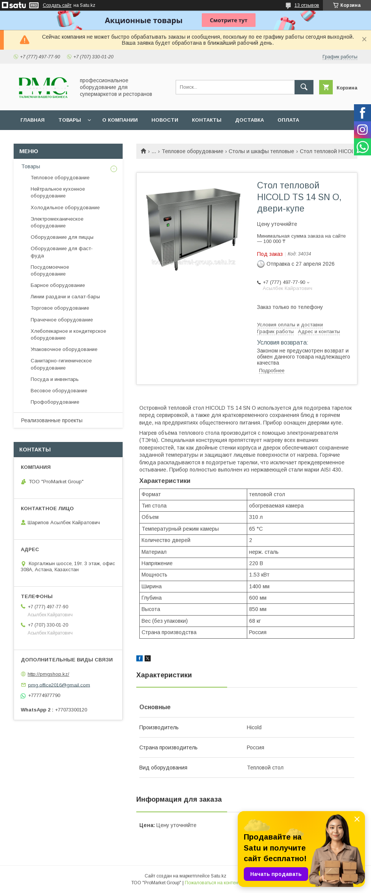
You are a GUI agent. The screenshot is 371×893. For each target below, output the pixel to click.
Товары (69, 120)
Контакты (206, 120)
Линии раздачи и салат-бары (65, 296)
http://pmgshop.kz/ (48, 674)
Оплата (288, 120)
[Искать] (304, 87)
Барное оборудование (58, 285)
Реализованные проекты (52, 420)
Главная (32, 120)
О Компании (120, 120)
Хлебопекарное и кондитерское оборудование (68, 334)
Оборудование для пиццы (62, 237)
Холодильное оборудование (65, 207)
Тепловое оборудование (192, 151)
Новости (164, 120)
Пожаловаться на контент (212, 882)
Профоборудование (55, 402)
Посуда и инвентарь (55, 379)
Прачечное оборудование (62, 320)
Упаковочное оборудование (64, 349)
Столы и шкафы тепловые (261, 151)
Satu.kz (218, 876)
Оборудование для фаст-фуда (62, 252)
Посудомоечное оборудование (50, 270)
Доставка (249, 120)
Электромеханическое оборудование (57, 222)
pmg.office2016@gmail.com (59, 685)
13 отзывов (307, 5)
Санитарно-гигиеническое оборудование (61, 364)
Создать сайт (57, 5)
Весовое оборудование (59, 390)
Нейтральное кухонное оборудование (58, 192)
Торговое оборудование (60, 308)
